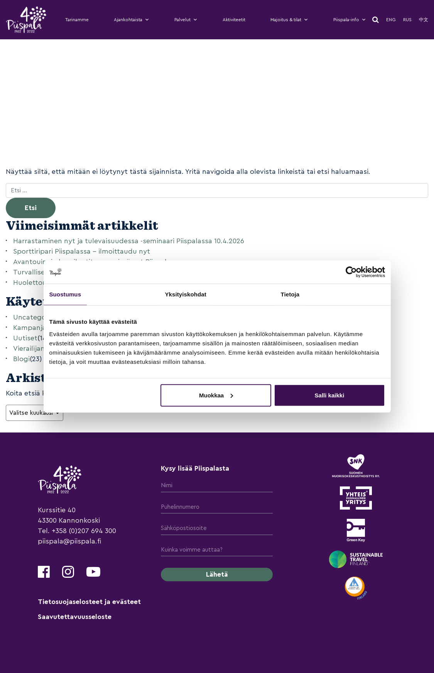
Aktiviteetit (234, 19)
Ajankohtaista (131, 19)
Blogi (21, 358)
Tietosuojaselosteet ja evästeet (89, 601)
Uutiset (25, 338)
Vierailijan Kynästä (43, 348)
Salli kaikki (329, 395)
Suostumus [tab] (65, 294)
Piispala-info (349, 19)
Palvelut (186, 19)
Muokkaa (216, 395)
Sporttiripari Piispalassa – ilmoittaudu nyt (81, 251)
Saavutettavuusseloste (74, 616)
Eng (391, 19)
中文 (423, 19)
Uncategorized (37, 317)
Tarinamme (77, 19)
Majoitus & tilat (289, 19)
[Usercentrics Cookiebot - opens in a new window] (351, 272)
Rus (407, 19)
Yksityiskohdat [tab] (185, 294)
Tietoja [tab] (290, 294)
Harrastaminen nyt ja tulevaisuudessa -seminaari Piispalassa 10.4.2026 (128, 240)
